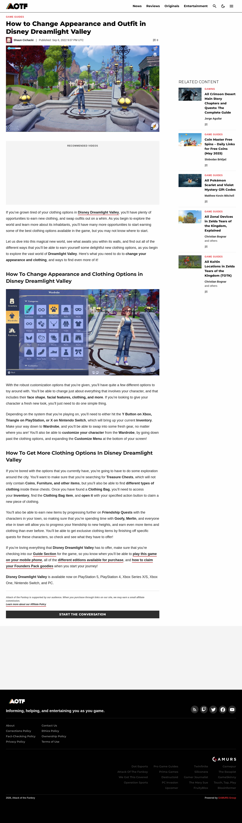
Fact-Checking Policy (20, 736)
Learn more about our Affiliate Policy (26, 604)
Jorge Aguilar (213, 118)
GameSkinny (227, 777)
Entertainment (196, 6)
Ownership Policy (54, 736)
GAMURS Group (227, 798)
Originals (172, 6)
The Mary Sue (198, 782)
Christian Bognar (215, 236)
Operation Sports (136, 782)
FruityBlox (201, 788)
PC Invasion (170, 782)
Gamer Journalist (196, 777)
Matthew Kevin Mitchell (219, 195)
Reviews (153, 6)
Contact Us (49, 725)
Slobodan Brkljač (215, 159)
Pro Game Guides (166, 766)
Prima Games (168, 772)
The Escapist (227, 772)
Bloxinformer (227, 788)
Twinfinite (201, 766)
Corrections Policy (18, 731)
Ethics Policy (50, 731)
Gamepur (229, 766)
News (137, 6)
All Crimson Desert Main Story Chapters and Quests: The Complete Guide (220, 103)
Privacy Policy (15, 741)
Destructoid (169, 777)
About (10, 725)
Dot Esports (140, 766)
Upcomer (171, 788)
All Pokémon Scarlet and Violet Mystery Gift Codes (220, 185)
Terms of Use (50, 741)
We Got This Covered (133, 777)
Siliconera (201, 772)
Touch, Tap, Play (225, 782)
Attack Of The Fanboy (132, 772)
